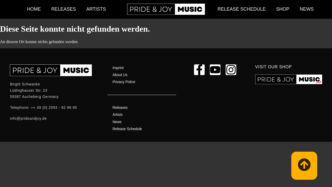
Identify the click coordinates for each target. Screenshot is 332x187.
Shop (282, 9)
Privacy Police (124, 82)
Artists (96, 9)
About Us (120, 75)
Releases (63, 9)
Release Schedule (241, 9)
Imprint (118, 68)
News (307, 9)
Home (34, 9)
